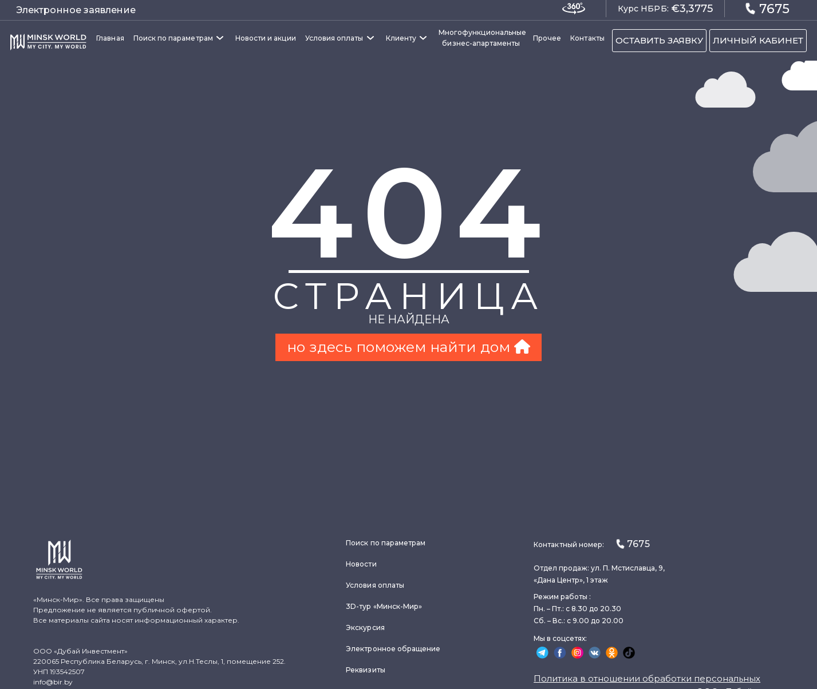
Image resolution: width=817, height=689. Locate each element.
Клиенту (401, 38)
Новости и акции (265, 38)
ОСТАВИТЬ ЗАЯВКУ (659, 40)
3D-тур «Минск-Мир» (384, 606)
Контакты (587, 38)
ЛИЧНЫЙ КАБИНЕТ (758, 40)
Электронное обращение (393, 648)
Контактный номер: (591, 543)
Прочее (547, 38)
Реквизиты (365, 670)
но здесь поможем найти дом (408, 346)
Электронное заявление (76, 10)
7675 (767, 8)
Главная (110, 38)
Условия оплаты (334, 38)
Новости (361, 564)
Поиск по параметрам (173, 38)
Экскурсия (365, 627)
